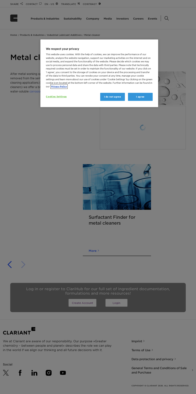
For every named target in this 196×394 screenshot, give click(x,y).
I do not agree (112, 96)
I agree (140, 96)
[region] (99, 73)
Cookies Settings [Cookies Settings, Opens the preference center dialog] (56, 96)
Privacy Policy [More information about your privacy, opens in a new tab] (59, 86)
